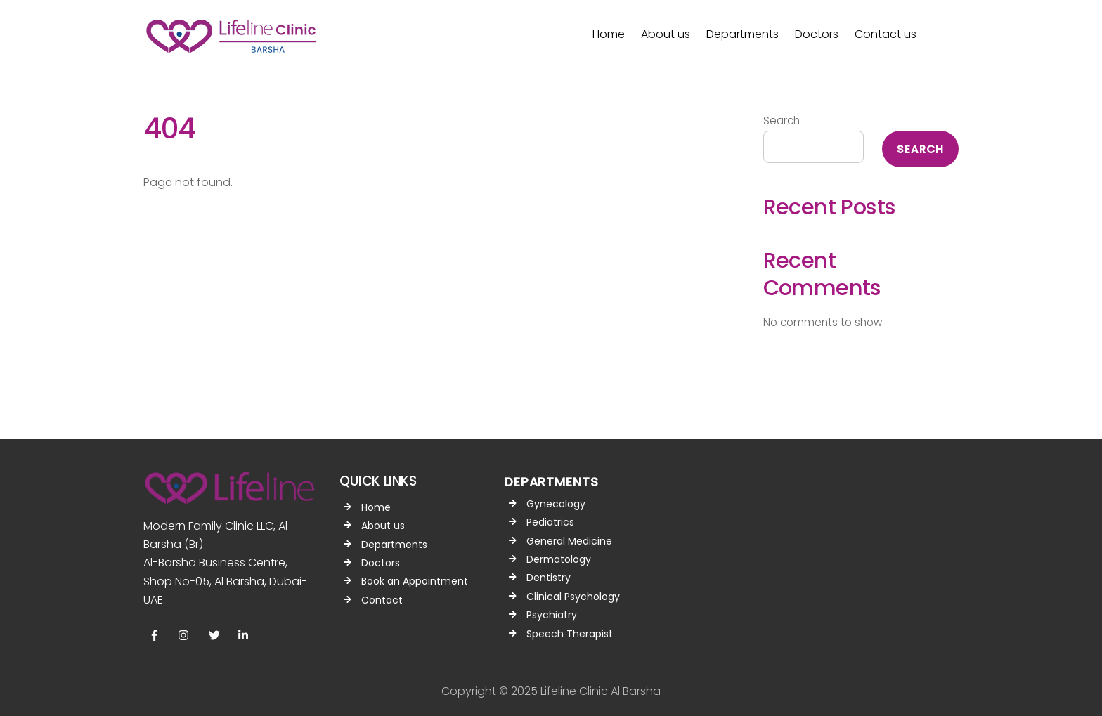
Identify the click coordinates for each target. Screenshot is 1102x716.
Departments (742, 34)
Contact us (885, 34)
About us (665, 34)
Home (608, 34)
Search (781, 120)
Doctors (816, 34)
